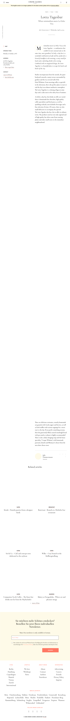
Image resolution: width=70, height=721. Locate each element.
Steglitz (29, 700)
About (43, 669)
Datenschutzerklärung (28, 644)
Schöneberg (21, 700)
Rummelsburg (10, 700)
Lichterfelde (19, 697)
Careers (59, 672)
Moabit (33, 697)
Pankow (47, 697)
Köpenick (10, 697)
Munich (11, 677)
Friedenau (32, 695)
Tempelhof (37, 700)
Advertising (59, 669)
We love (27, 669)
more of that (36, 603)
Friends (58, 674)
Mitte (27, 697)
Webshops (27, 672)
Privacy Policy (59, 677)
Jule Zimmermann (44, 30)
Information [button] (59, 664)
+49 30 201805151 (7, 75)
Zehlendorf (40, 703)
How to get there (9, 67)
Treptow (54, 700)
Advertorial (51, 34)
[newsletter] (41, 711)
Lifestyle (27, 664)
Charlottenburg (15, 695)
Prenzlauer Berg (57, 697)
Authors (43, 674)
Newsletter (43, 677)
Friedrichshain (42, 695)
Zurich (11, 683)
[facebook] (28, 711)
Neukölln (40, 697)
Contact (43, 672)
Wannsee (61, 700)
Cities (11, 664)
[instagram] (32, 711)
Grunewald (53, 695)
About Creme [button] (43, 664)
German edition (55, 5)
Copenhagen (11, 674)
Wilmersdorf (30, 703)
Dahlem (24, 695)
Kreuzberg (61, 695)
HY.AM (44, 716)
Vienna (11, 680)
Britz (6, 695)
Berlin (11, 669)
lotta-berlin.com (9, 77)
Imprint (59, 680)
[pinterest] (37, 711)
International (11, 685)
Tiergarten (46, 700)
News (27, 674)
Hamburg (11, 672)
